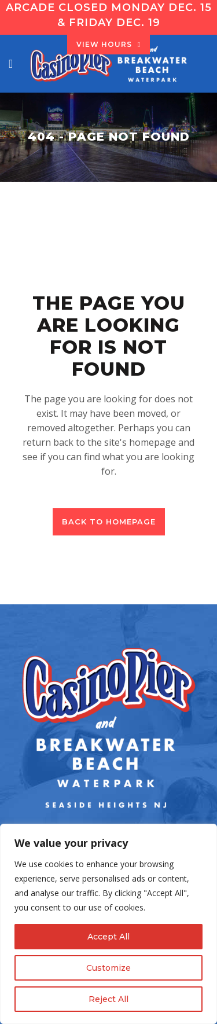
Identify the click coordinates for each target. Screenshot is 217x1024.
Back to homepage (109, 521)
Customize (108, 968)
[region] (108, 924)
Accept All (108, 936)
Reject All (108, 999)
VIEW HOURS (108, 44)
